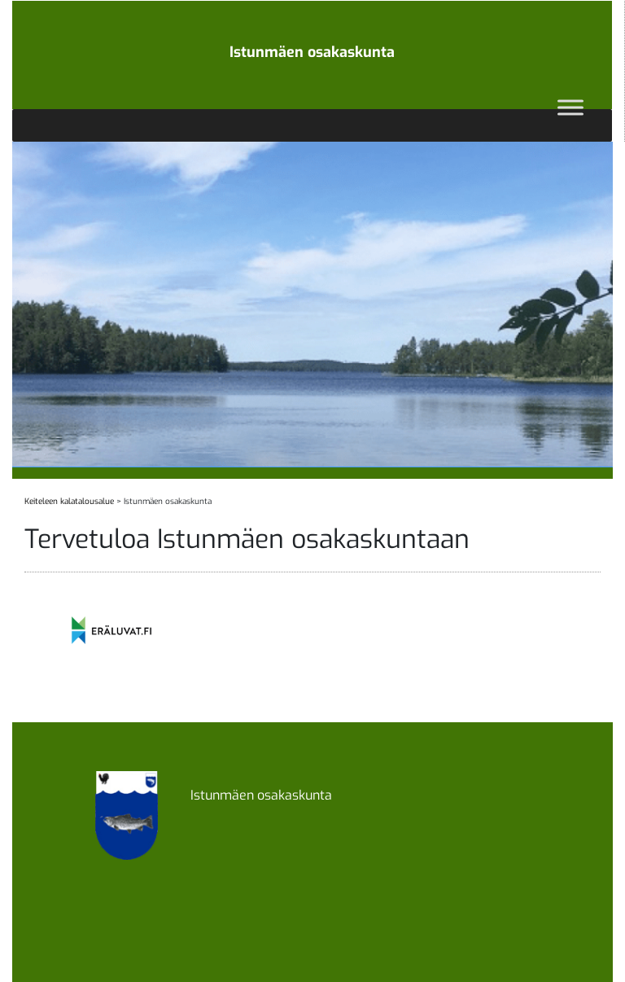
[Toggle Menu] (570, 107)
